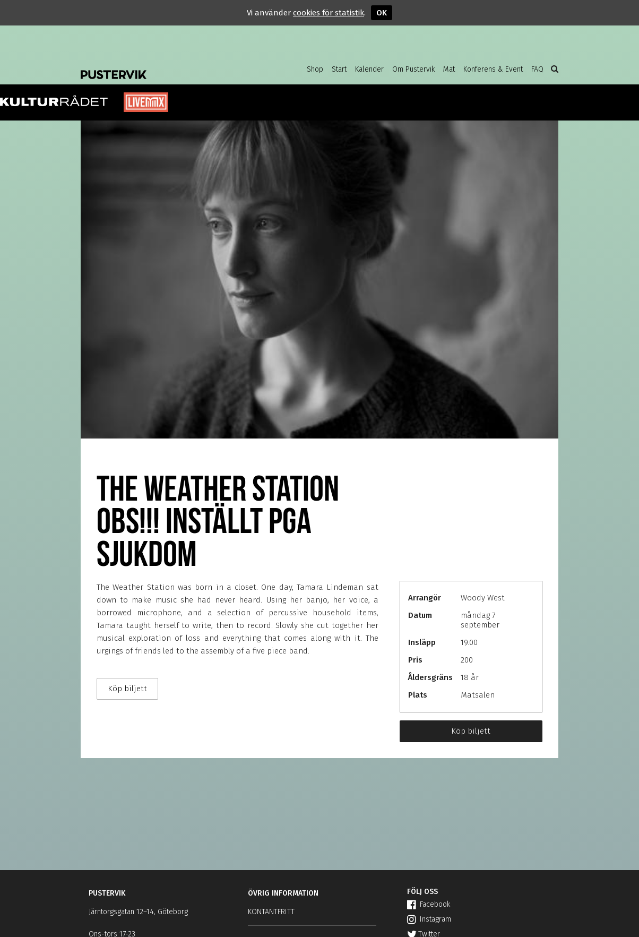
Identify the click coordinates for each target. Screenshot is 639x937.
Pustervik (166, 66)
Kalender (369, 69)
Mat (449, 69)
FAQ (537, 69)
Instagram (429, 919)
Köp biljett (470, 731)
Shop (315, 69)
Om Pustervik (413, 69)
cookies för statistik (328, 13)
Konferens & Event (493, 69)
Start (339, 69)
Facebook (428, 904)
